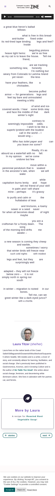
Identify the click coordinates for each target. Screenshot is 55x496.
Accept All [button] (9, 490)
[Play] (5, 16)
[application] (27, 16)
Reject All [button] (21, 490)
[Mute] (42, 16)
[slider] (24, 16)
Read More (32, 490)
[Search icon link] (50, 6)
